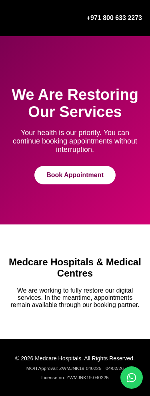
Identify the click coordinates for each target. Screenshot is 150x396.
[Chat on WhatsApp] (131, 377)
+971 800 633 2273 (114, 17)
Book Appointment (75, 175)
